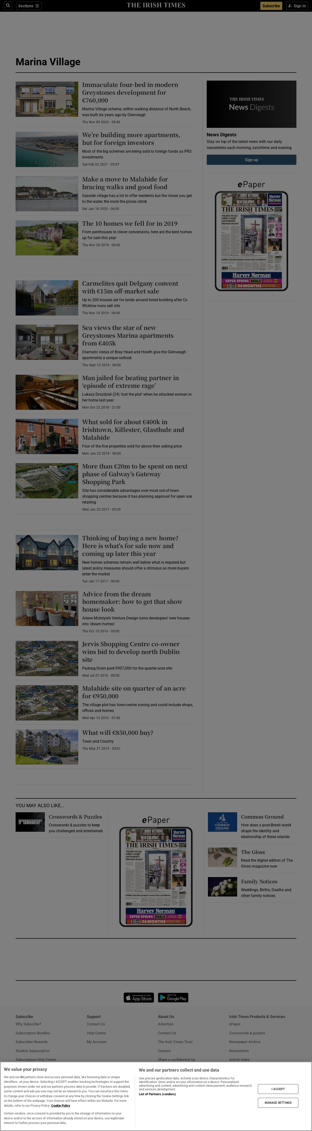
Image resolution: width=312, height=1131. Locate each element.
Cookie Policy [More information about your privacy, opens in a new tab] (60, 1105)
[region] (156, 1096)
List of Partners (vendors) (157, 1094)
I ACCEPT (278, 1089)
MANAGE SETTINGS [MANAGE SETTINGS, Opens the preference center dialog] (278, 1102)
